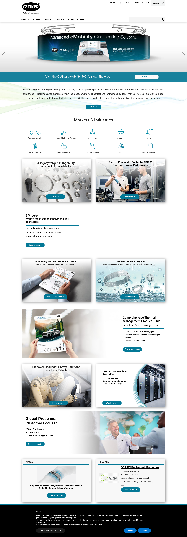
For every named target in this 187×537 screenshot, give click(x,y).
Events (136, 3)
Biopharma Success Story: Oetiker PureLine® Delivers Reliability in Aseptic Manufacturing (56, 486)
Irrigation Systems (92, 148)
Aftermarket (92, 134)
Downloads (59, 19)
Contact (145, 3)
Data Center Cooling (149, 148)
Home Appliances (35, 148)
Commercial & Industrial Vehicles (63, 135)
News (127, 3)
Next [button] (184, 55)
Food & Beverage (63, 148)
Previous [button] (3, 55)
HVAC (121, 148)
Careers (80, 19)
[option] (93, 52)
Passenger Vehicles (35, 135)
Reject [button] (130, 530)
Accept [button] (144, 530)
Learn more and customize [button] (50, 530)
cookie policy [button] (70, 518)
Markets (36, 19)
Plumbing (120, 134)
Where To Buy (115, 3)
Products (47, 19)
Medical (149, 134)
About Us (25, 19)
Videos (71, 19)
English (156, 3)
